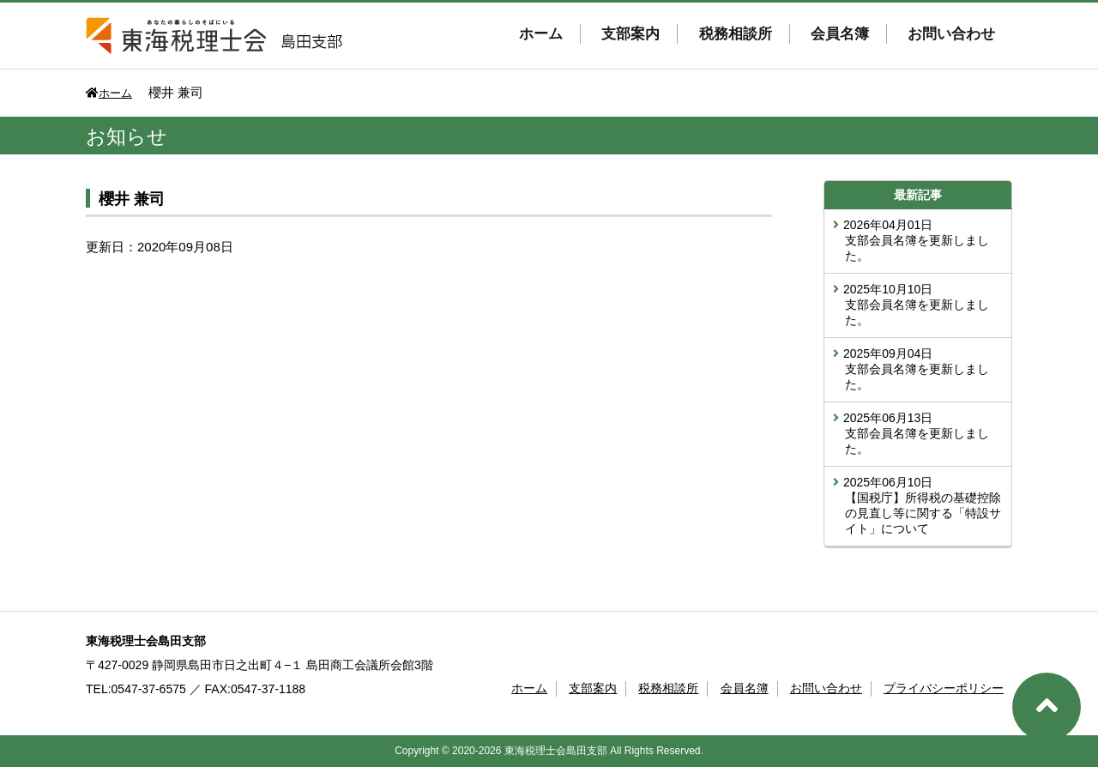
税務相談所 (735, 34)
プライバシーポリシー (944, 688)
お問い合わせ (951, 34)
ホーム (541, 34)
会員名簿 (840, 34)
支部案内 (630, 34)
